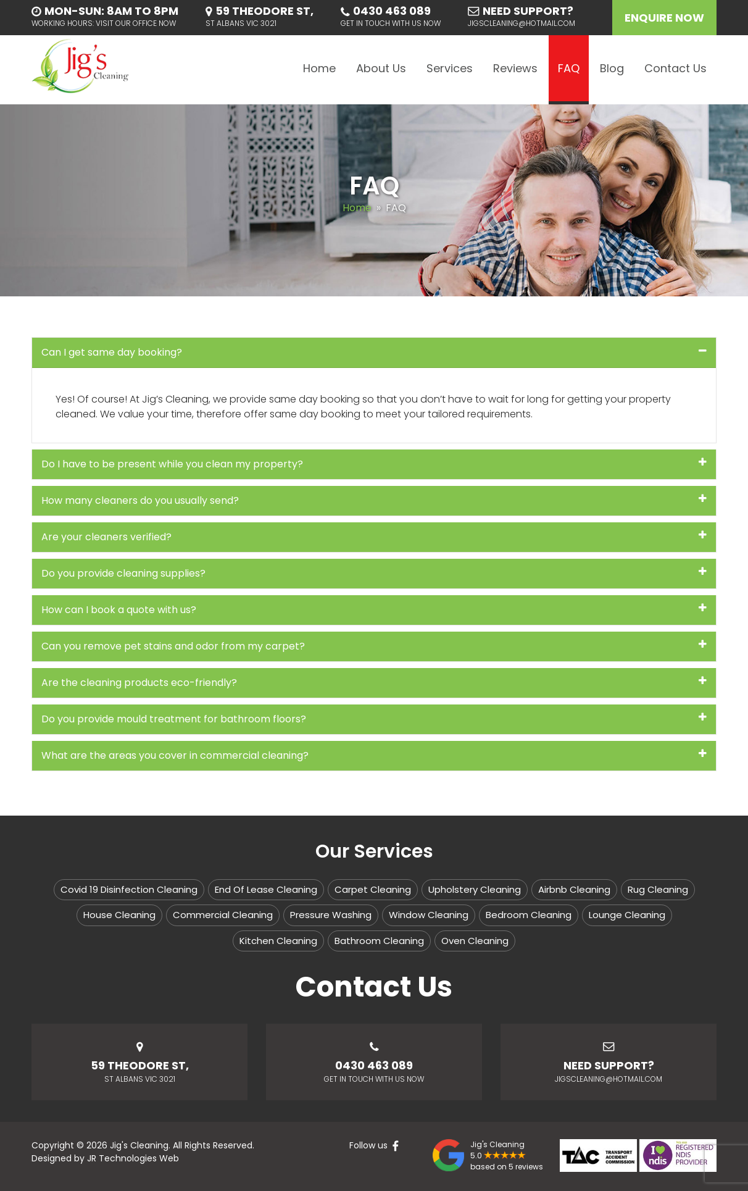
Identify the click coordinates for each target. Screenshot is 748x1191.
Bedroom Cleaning (528, 914)
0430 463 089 (392, 11)
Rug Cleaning (658, 889)
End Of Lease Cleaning (266, 889)
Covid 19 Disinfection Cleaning (128, 889)
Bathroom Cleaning (379, 940)
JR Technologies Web (133, 1158)
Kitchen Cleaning (278, 940)
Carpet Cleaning (373, 889)
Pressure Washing (331, 914)
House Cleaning (119, 914)
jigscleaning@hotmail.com (521, 23)
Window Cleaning (428, 914)
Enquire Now (664, 17)
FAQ (569, 68)
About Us (381, 68)
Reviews (515, 68)
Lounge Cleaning (627, 914)
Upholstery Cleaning (474, 889)
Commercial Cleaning (223, 914)
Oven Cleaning (475, 940)
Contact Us (675, 68)
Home (319, 68)
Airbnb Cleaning (574, 889)
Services (449, 68)
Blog (612, 68)
